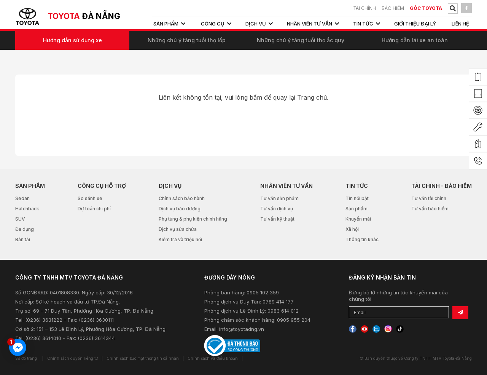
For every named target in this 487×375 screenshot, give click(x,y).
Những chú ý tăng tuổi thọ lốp (187, 40)
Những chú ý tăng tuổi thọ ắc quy (300, 40)
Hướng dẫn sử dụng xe (72, 40)
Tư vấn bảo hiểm (430, 208)
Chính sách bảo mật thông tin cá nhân (143, 358)
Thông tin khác (362, 239)
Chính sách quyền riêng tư (72, 358)
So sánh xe (90, 198)
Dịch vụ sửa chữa (178, 229)
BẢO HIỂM (393, 8)
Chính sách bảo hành (182, 198)
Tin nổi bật (357, 198)
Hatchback (27, 208)
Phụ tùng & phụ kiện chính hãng (193, 219)
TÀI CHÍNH (364, 8)
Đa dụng (24, 229)
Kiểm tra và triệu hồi (180, 239)
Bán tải (22, 239)
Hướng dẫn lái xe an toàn (415, 40)
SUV (20, 219)
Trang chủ (312, 97)
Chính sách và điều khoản (213, 358)
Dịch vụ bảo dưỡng (180, 208)
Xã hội (352, 229)
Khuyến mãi (358, 219)
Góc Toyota (426, 8)
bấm (256, 97)
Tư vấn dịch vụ (276, 208)
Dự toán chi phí (94, 208)
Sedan (22, 198)
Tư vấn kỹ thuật (277, 219)
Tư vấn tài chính (428, 198)
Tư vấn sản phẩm (279, 198)
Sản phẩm (356, 208)
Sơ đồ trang (26, 358)
